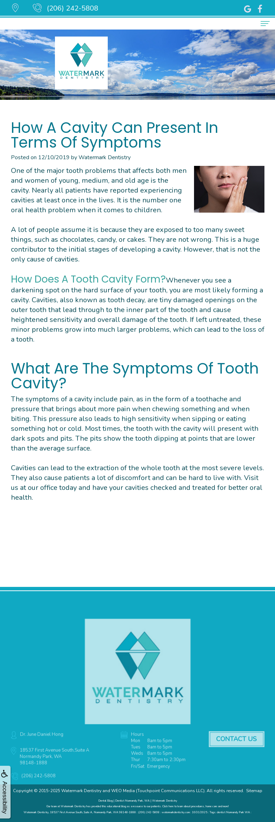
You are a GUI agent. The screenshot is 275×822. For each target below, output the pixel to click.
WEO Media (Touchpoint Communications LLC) (158, 791)
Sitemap (254, 791)
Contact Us (236, 746)
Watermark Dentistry (81, 791)
